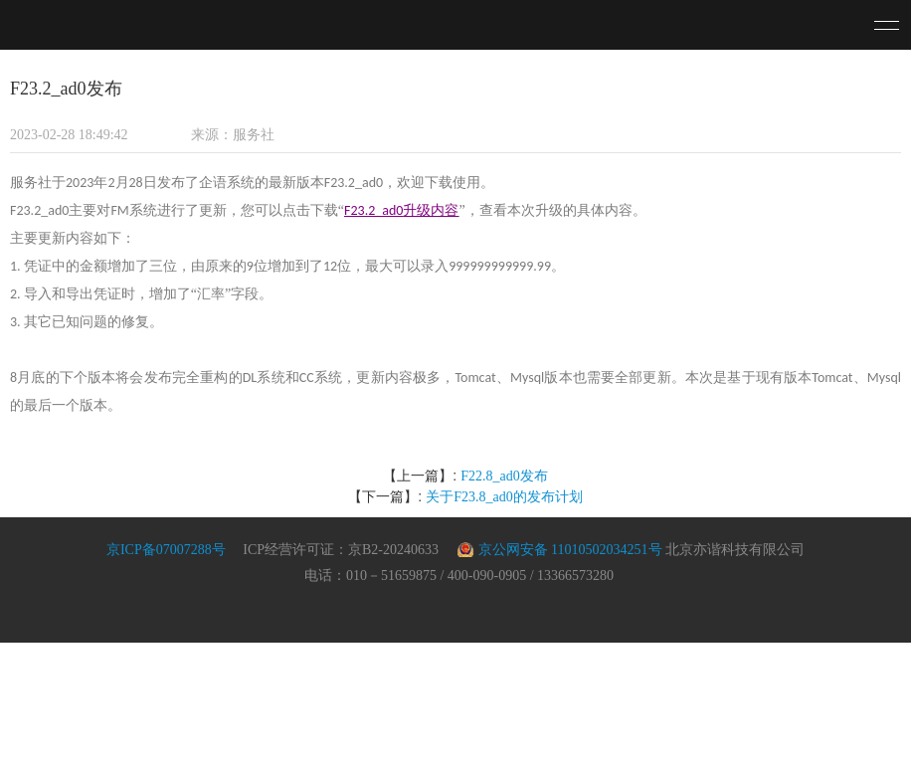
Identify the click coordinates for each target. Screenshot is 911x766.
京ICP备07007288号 (166, 549)
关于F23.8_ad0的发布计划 (504, 496)
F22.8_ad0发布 (504, 476)
